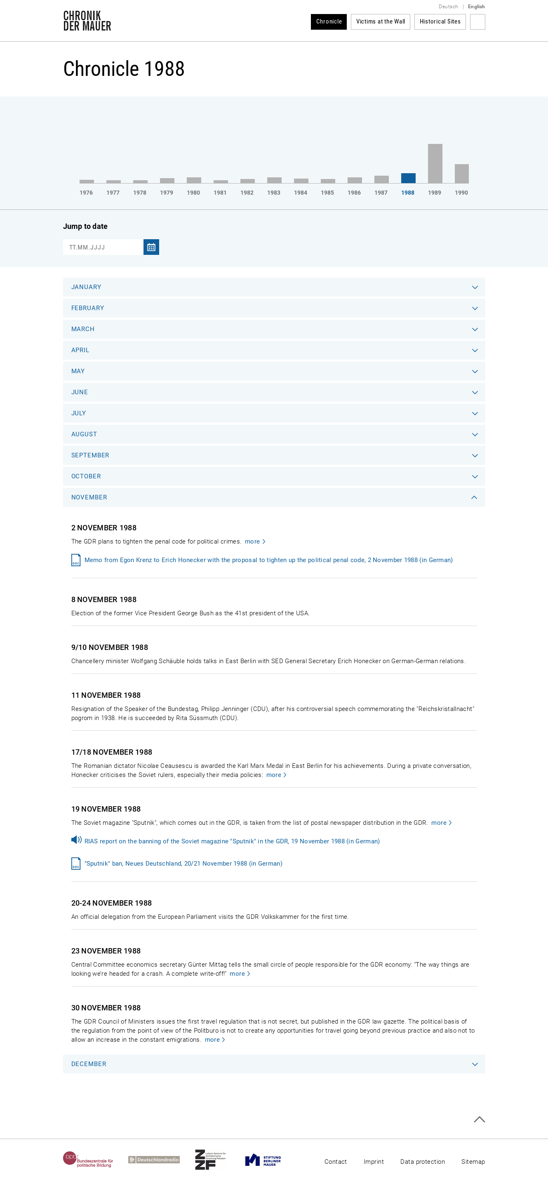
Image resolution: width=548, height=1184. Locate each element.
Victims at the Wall (380, 21)
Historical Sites (440, 21)
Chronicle (329, 21)
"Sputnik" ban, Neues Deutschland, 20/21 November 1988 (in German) (184, 863)
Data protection (422, 1161)
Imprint (374, 1161)
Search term (477, 22)
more (252, 541)
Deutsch (448, 6)
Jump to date (85, 226)
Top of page (479, 1119)
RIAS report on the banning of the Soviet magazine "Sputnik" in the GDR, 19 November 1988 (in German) (232, 841)
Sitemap (473, 1161)
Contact (336, 1161)
